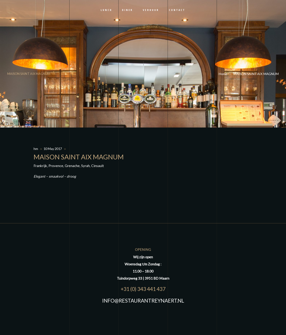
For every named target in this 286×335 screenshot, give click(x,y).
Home (223, 74)
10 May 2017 (52, 149)
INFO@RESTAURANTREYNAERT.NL (143, 300)
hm (36, 149)
